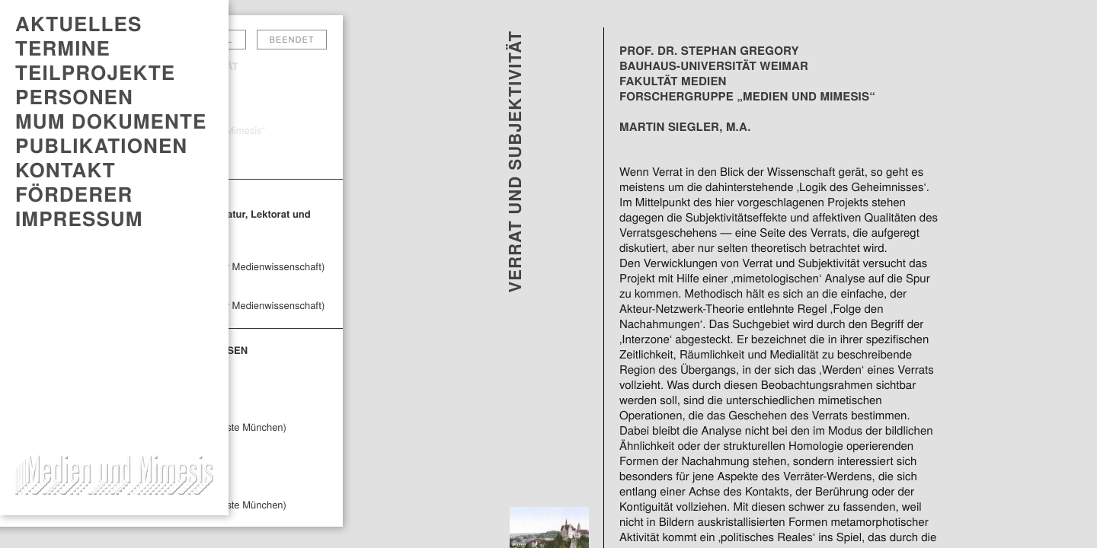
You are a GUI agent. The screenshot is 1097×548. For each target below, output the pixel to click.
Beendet (292, 39)
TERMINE (62, 48)
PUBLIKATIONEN (101, 145)
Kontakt (65, 170)
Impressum (79, 218)
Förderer (74, 194)
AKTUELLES (78, 23)
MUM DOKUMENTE (110, 121)
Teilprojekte (95, 72)
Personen (74, 96)
